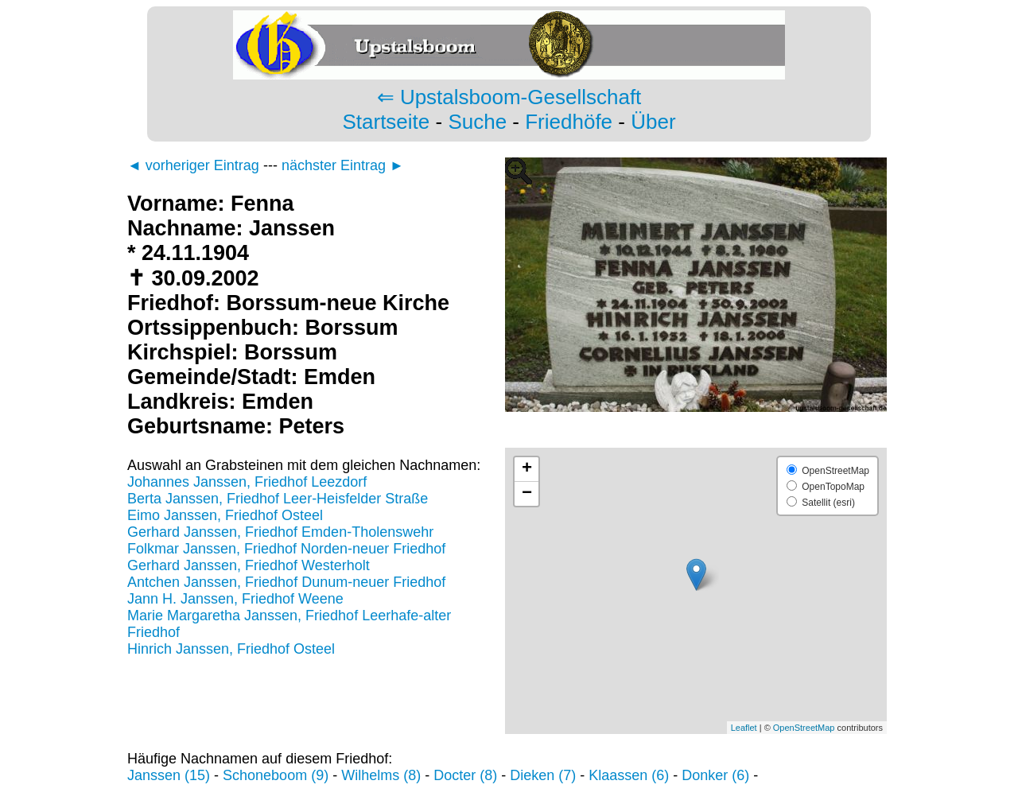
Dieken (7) (543, 775)
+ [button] (527, 469)
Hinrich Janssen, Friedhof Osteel (231, 649)
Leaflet (744, 727)
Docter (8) (465, 775)
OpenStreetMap (804, 727)
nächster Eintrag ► (343, 165)
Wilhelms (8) (381, 775)
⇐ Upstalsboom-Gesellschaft (509, 97)
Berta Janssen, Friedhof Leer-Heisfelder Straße (277, 499)
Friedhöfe (568, 122)
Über (653, 122)
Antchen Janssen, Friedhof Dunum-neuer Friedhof (286, 582)
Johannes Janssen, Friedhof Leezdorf (247, 482)
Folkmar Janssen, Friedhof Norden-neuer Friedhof (286, 549)
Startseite (385, 122)
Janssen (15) (168, 775)
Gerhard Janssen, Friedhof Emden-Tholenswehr (280, 532)
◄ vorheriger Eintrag (193, 165)
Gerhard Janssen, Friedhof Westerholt (248, 565)
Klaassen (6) (629, 775)
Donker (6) (715, 775)
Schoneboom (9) (275, 775)
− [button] (527, 494)
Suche (477, 122)
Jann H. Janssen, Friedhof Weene (235, 599)
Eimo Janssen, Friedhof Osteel (225, 515)
